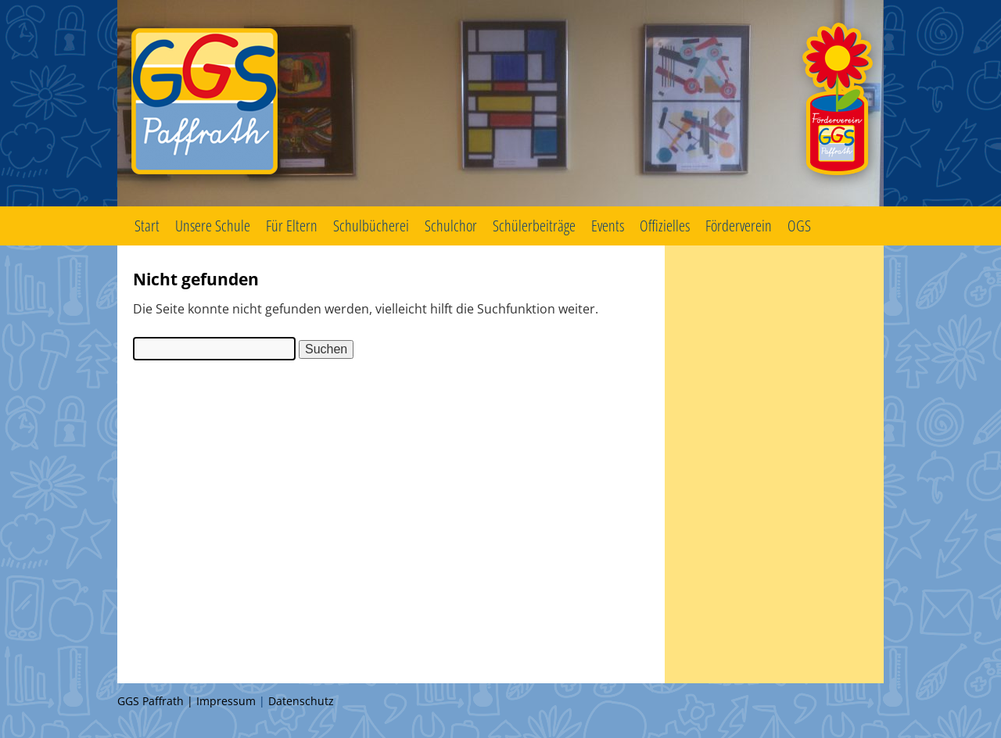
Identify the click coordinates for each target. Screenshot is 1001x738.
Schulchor (451, 225)
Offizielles (665, 225)
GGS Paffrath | (156, 700)
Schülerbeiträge (534, 225)
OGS (799, 225)
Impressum (226, 700)
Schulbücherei (371, 225)
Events (607, 225)
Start (147, 225)
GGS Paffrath (500, 103)
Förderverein (738, 225)
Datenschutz (301, 700)
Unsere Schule (212, 225)
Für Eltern (292, 225)
